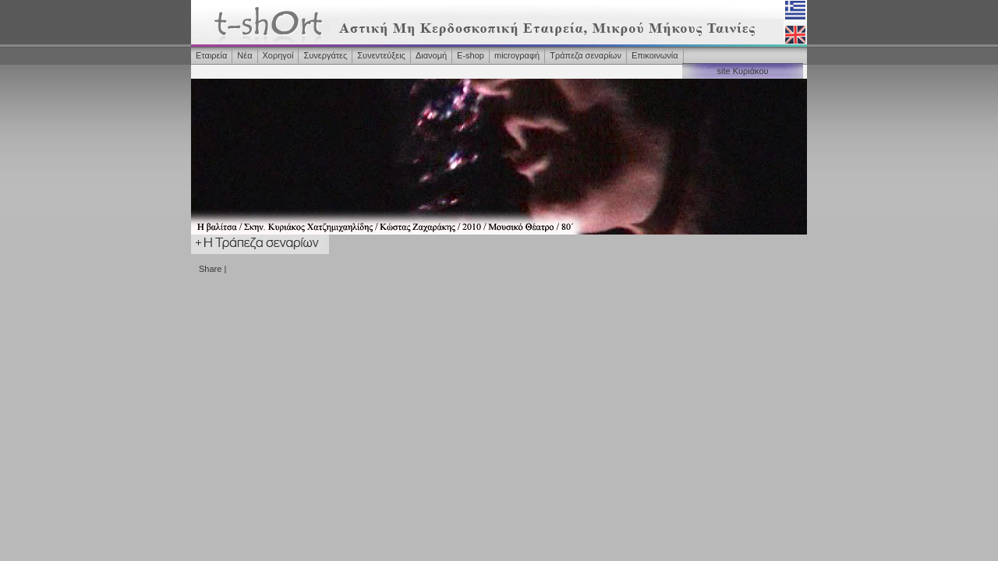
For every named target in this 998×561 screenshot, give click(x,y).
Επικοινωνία (655, 55)
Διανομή (431, 55)
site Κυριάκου (742, 71)
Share (210, 268)
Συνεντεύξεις (381, 55)
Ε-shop (470, 55)
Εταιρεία (211, 55)
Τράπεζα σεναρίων (585, 55)
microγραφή (517, 55)
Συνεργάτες (325, 55)
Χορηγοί (278, 55)
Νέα (244, 55)
